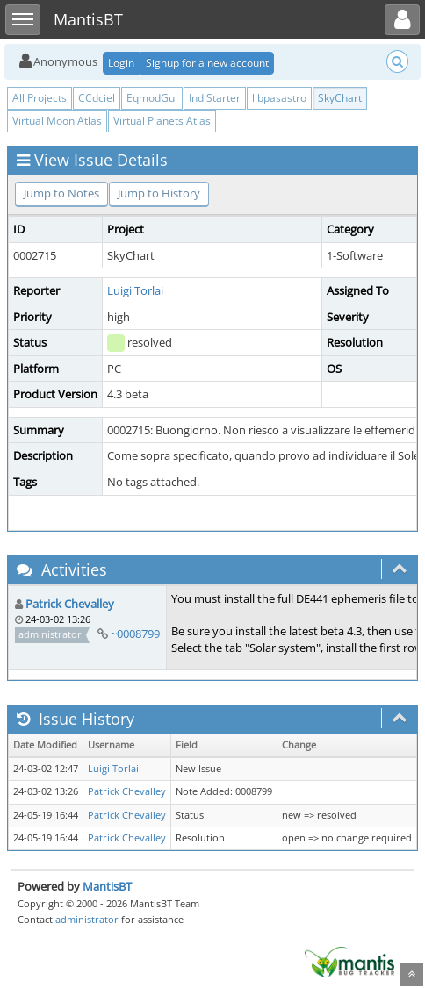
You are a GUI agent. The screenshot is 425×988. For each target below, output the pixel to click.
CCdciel (96, 97)
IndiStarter (215, 97)
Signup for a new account (207, 62)
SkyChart (340, 97)
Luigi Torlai (135, 290)
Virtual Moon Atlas (57, 120)
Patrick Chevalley (69, 604)
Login (121, 62)
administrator (87, 919)
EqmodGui (151, 97)
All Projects (39, 97)
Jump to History (159, 193)
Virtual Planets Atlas (162, 120)
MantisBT (107, 886)
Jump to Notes (61, 193)
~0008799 (135, 633)
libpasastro (279, 97)
